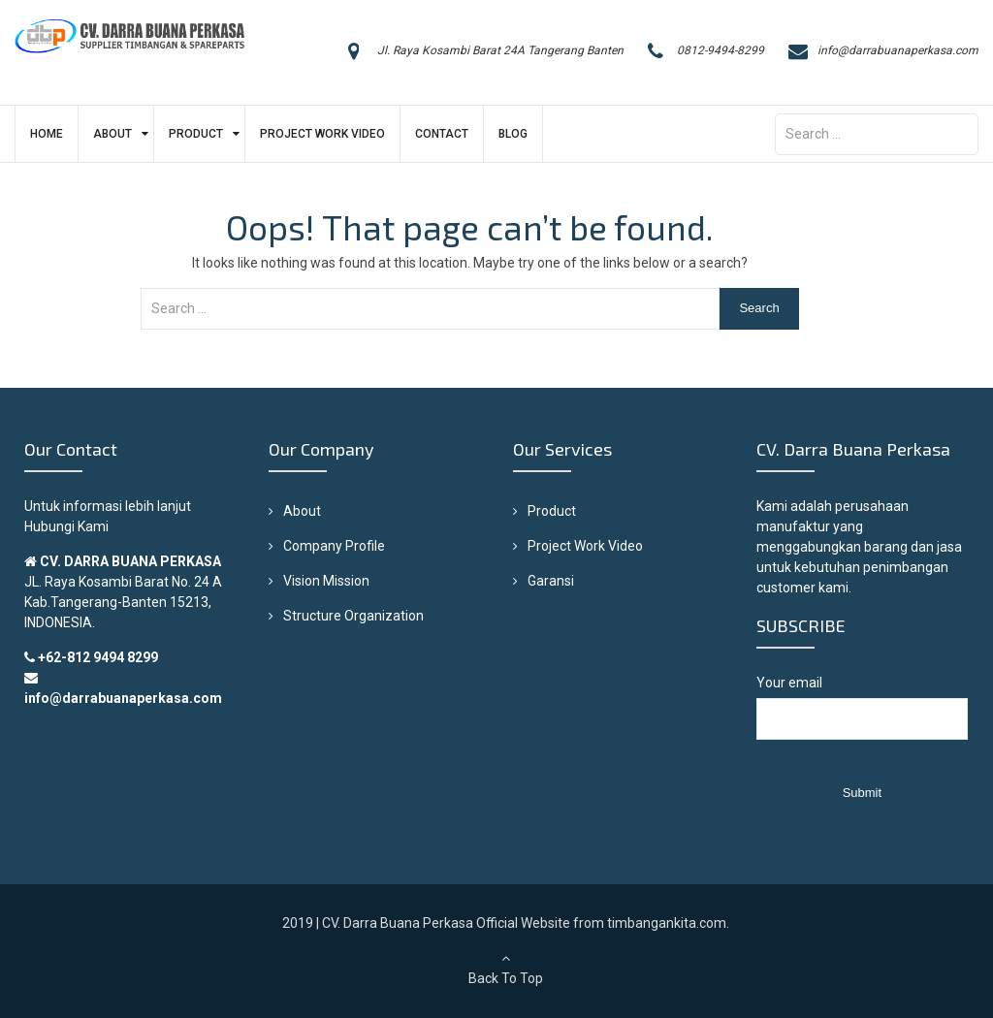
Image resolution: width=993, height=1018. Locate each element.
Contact (441, 134)
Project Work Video (322, 134)
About (112, 134)
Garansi (551, 581)
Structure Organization (353, 615)
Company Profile (334, 546)
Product (196, 134)
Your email (861, 717)
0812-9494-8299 (720, 50)
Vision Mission (326, 581)
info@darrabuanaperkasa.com (897, 50)
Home (46, 134)
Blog (513, 134)
